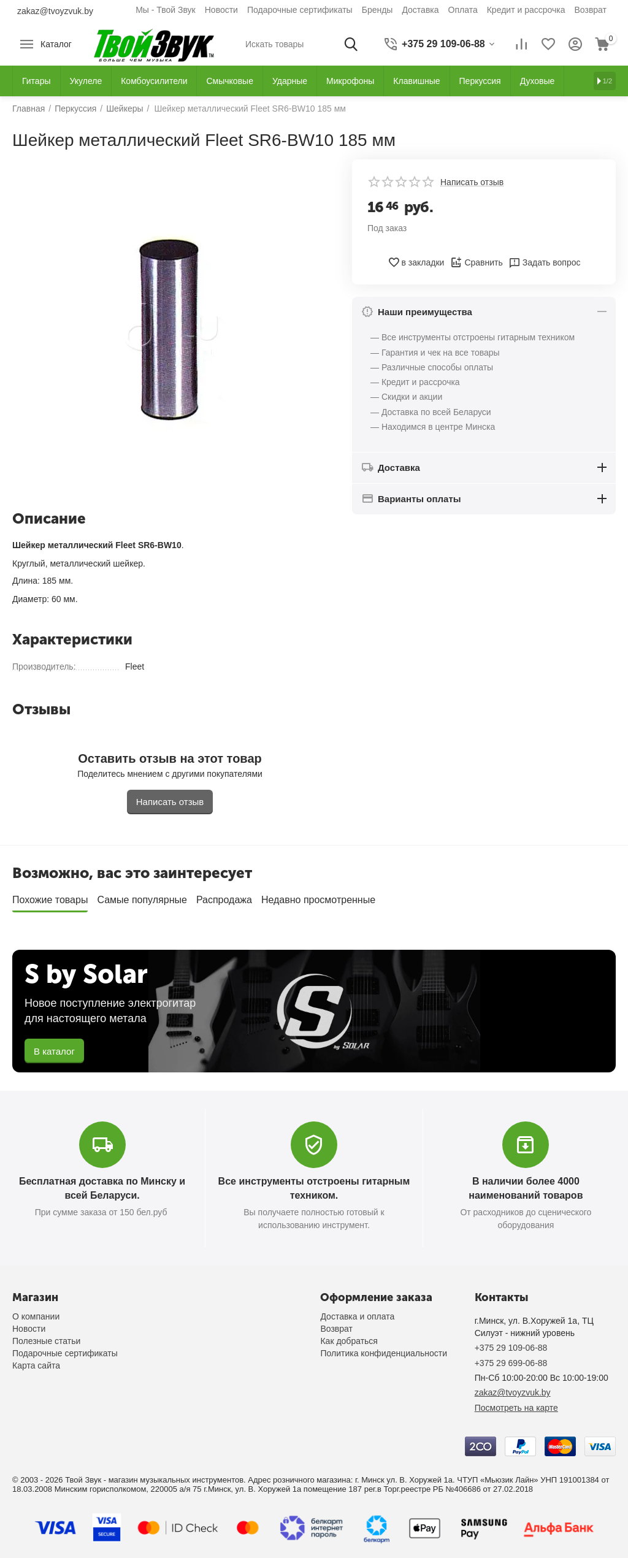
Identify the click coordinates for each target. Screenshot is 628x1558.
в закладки (416, 262)
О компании (35, 1316)
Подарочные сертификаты (300, 10)
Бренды (377, 10)
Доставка (420, 10)
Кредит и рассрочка (526, 10)
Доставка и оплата (357, 1316)
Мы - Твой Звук (166, 10)
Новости (221, 10)
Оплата (463, 10)
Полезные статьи (46, 1341)
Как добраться (348, 1341)
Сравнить (476, 262)
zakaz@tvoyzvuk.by (55, 11)
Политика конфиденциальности (383, 1353)
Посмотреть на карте (516, 1408)
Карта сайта (36, 1365)
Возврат (591, 10)
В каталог (54, 1051)
